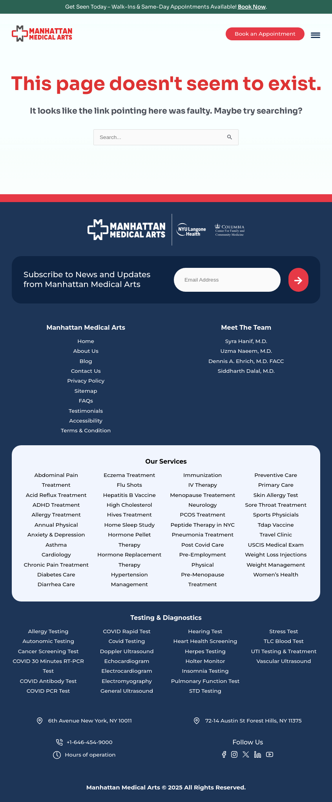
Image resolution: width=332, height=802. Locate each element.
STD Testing (205, 691)
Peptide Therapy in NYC (203, 525)
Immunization (202, 475)
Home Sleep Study (129, 525)
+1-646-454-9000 (84, 742)
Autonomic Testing (48, 641)
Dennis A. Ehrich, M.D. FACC (246, 361)
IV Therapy (202, 485)
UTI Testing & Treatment (283, 651)
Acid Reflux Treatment (56, 495)
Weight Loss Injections (275, 554)
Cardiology (56, 554)
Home (85, 341)
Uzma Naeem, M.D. (246, 351)
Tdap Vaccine (276, 525)
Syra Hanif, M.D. (246, 341)
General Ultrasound (126, 691)
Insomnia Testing (205, 671)
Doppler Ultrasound (127, 651)
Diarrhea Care (56, 584)
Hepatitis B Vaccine (129, 495)
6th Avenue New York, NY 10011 (84, 720)
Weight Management (275, 565)
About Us (85, 351)
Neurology (202, 505)
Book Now (252, 7)
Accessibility (85, 420)
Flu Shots (129, 485)
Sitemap (86, 391)
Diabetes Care (56, 574)
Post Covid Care (202, 545)
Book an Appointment (265, 34)
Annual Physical (56, 525)
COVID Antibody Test (48, 681)
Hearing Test (205, 631)
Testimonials (86, 411)
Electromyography (127, 681)
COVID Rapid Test (127, 631)
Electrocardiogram (126, 671)
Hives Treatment (129, 514)
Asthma (56, 545)
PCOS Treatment (202, 514)
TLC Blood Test (284, 641)
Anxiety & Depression (56, 534)
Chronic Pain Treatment (56, 565)
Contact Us (86, 371)
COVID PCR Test (48, 691)
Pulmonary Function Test (205, 681)
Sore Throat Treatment (275, 505)
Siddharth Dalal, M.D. (246, 371)
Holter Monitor (205, 661)
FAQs (85, 400)
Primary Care (276, 485)
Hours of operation (84, 755)
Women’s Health (275, 574)
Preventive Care (275, 475)
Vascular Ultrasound (283, 661)
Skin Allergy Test (276, 495)
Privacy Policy (85, 381)
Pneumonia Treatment (202, 534)
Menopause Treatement (202, 495)
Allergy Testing (48, 631)
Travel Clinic (276, 534)
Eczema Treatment (129, 475)
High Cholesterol (129, 505)
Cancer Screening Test (48, 651)
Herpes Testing (205, 651)
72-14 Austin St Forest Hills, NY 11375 (248, 720)
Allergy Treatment (56, 514)
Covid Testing (126, 641)
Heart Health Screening (205, 641)
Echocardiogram (126, 661)
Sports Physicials (276, 514)
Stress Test (283, 631)
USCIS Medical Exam (276, 545)
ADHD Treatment (56, 505)
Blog (85, 361)
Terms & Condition (86, 430)
